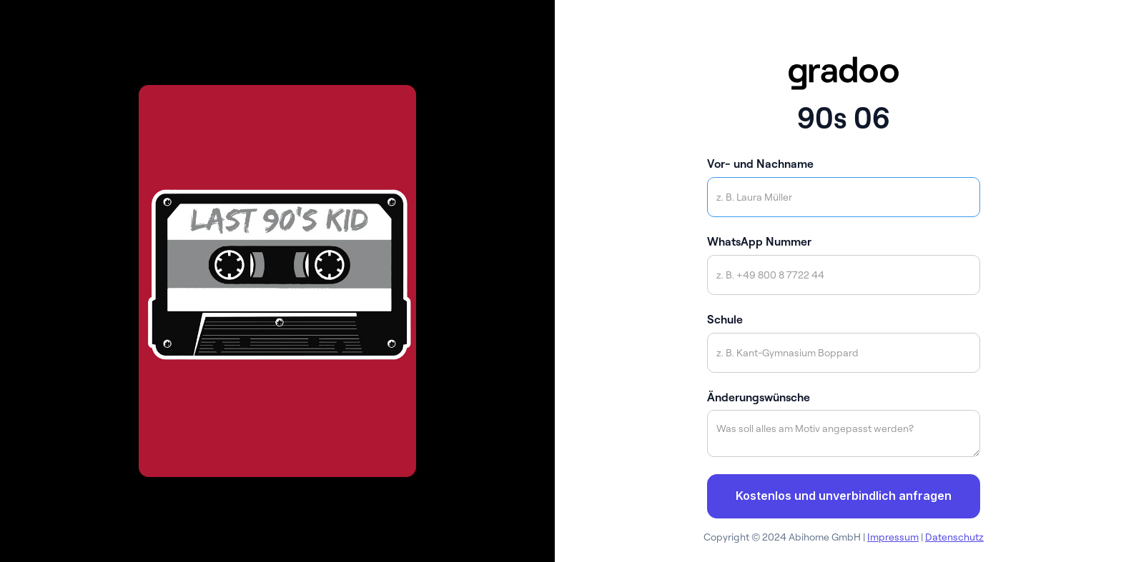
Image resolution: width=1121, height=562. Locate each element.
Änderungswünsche (758, 397)
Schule (725, 319)
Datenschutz (954, 537)
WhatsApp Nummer (759, 241)
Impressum (893, 537)
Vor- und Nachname (760, 163)
